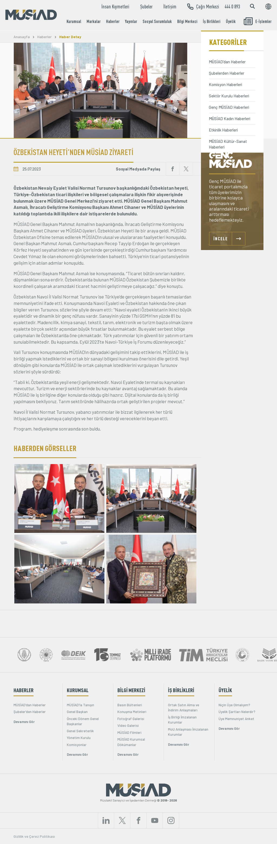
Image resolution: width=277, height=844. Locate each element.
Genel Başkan (77, 712)
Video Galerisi (128, 725)
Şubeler (146, 6)
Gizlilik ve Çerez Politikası (34, 836)
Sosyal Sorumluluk (157, 21)
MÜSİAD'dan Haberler (30, 705)
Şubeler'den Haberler (30, 712)
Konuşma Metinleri (131, 712)
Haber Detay (70, 37)
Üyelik (231, 21)
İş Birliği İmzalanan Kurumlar (182, 720)
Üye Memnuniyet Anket (236, 719)
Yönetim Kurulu (79, 737)
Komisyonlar (77, 745)
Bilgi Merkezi (187, 21)
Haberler (113, 21)
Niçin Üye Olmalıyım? (234, 705)
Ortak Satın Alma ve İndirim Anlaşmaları (183, 707)
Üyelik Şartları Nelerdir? (237, 712)
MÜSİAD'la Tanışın (80, 705)
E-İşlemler (258, 21)
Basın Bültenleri (129, 705)
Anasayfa (22, 37)
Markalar (94, 21)
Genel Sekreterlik (80, 731)
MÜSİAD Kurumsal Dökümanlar (131, 742)
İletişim (169, 6)
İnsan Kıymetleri (115, 6)
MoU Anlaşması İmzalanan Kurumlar (188, 732)
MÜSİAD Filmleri (129, 732)
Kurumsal (74, 21)
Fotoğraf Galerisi (130, 719)
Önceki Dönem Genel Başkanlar (83, 721)
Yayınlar (131, 21)
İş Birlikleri (211, 21)
